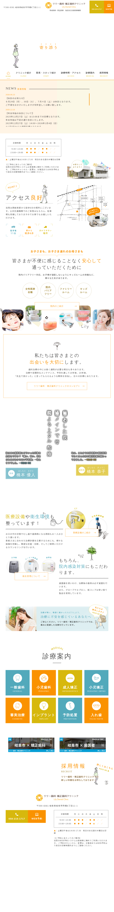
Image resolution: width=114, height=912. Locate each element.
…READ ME (25, 462)
